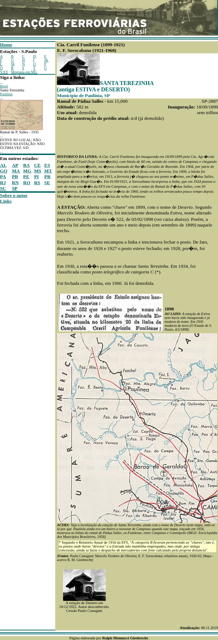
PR (47, 176)
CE (37, 165)
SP (14, 188)
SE (47, 182)
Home (6, 44)
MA (16, 171)
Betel (4, 86)
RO (26, 182)
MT (48, 171)
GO (3, 171)
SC (3, 188)
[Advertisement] (21, 310)
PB (15, 176)
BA (26, 165)
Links (6, 201)
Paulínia (6, 94)
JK (46, 60)
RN (15, 182)
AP (15, 165)
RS (37, 182)
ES (47, 165)
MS (37, 171)
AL (3, 165)
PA (3, 176)
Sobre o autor (14, 195)
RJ (3, 182)
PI (36, 176)
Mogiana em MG (24, 72)
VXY (4, 72)
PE (26, 176)
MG (27, 171)
